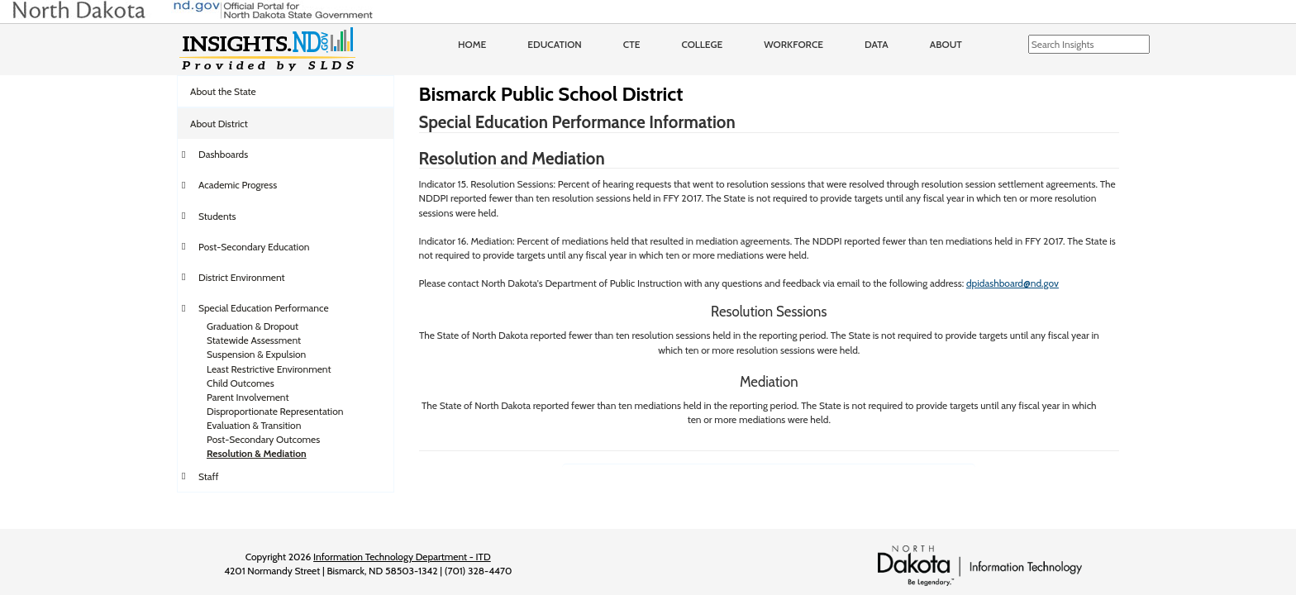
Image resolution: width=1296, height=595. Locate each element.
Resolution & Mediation (257, 453)
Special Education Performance (263, 308)
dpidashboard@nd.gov (1012, 283)
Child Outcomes (240, 383)
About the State (223, 91)
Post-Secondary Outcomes (263, 439)
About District (219, 123)
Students (217, 216)
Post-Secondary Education (253, 246)
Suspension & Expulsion (256, 354)
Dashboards (223, 154)
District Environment (241, 277)
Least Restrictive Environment (269, 369)
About (946, 44)
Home (472, 44)
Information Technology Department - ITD (402, 556)
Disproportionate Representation (275, 411)
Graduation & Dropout (252, 326)
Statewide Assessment (254, 340)
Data (877, 44)
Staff (208, 476)
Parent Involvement (248, 397)
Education (554, 44)
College (701, 44)
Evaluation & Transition (254, 425)
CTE (632, 44)
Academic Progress (237, 184)
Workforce (793, 44)
